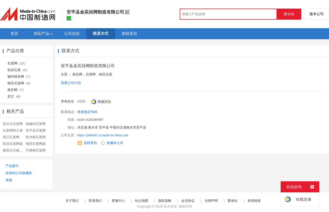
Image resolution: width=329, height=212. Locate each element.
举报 (9, 180)
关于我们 (72, 201)
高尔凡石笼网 (13, 124)
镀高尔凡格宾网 (14, 150)
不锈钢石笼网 (36, 150)
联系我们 (95, 201)
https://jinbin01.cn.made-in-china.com (102, 135)
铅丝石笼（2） (18, 70)
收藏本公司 (112, 143)
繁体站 (232, 201)
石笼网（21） (17, 63)
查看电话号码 (87, 112)
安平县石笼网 (36, 130)
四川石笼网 (11, 137)
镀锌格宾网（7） (19, 76)
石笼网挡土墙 (13, 130)
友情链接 (254, 201)
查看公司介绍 (71, 83)
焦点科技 (170, 206)
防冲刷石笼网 (36, 137)
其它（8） (14, 96)
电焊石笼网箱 (36, 144)
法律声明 (211, 201)
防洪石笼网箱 (13, 144)
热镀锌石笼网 (36, 124)
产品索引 (12, 166)
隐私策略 (164, 201)
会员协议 (188, 201)
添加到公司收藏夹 (19, 173)
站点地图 (141, 201)
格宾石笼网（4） (19, 83)
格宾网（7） (16, 90)
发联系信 (87, 143)
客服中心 (118, 201)
